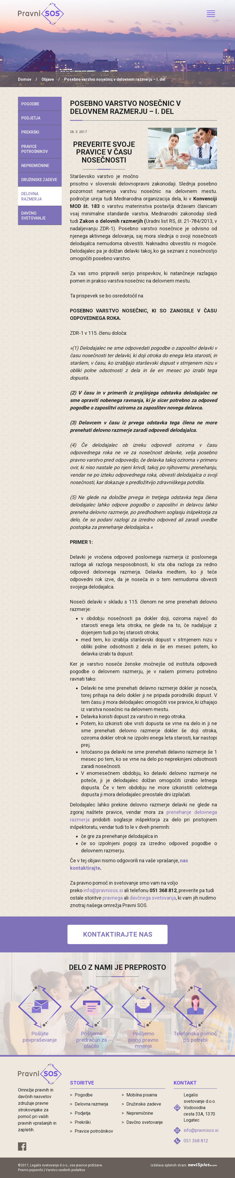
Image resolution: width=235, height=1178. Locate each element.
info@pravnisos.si (103, 890)
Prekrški (30, 132)
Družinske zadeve (39, 179)
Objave (47, 79)
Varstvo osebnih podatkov (65, 1170)
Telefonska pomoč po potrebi (195, 1036)
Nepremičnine (35, 165)
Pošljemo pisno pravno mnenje (143, 1039)
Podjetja (30, 118)
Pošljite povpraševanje (40, 1036)
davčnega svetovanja (153, 898)
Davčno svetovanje (33, 215)
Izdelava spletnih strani (184, 1165)
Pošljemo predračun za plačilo (91, 1039)
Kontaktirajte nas (117, 934)
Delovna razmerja (31, 196)
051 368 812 (196, 1140)
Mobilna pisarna (141, 1095)
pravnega (113, 898)
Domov (24, 79)
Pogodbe (30, 104)
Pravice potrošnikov (34, 149)
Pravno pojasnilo (30, 1170)
